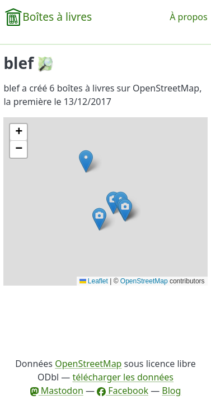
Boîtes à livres (57, 16)
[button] (86, 161)
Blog (171, 390)
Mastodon (56, 390)
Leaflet (93, 281)
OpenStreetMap (144, 281)
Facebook (122, 390)
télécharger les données (123, 377)
